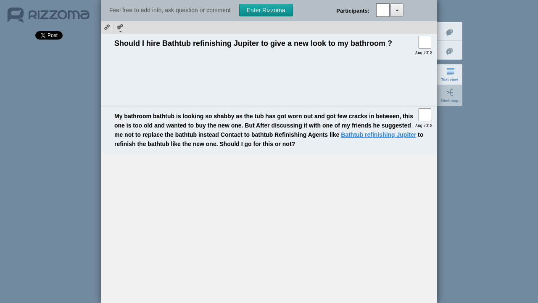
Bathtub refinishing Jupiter (378, 134)
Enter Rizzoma (266, 10)
